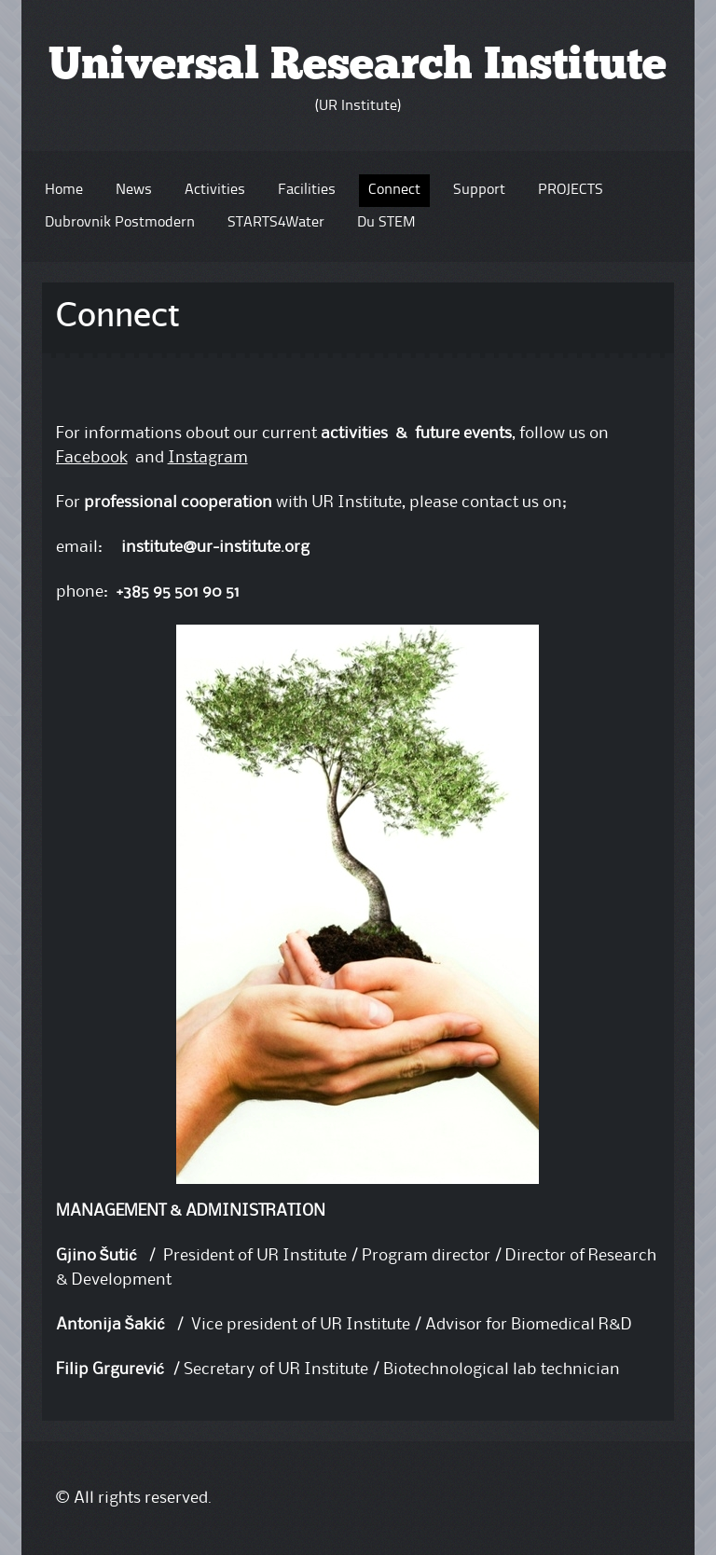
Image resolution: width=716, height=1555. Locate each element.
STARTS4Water (275, 222)
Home (64, 190)
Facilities (307, 190)
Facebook (92, 457)
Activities (215, 190)
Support (479, 190)
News (134, 190)
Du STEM (386, 222)
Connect (394, 190)
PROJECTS (570, 190)
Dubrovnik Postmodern (120, 222)
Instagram (208, 457)
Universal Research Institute (357, 67)
